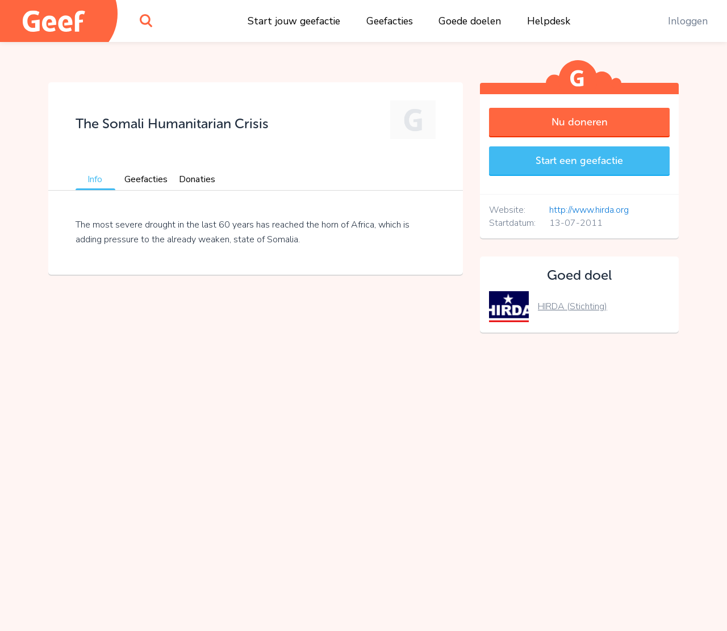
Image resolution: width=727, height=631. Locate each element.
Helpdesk (548, 21)
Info (94, 179)
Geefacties (389, 21)
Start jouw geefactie (294, 21)
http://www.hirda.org (589, 210)
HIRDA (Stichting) (572, 306)
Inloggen (688, 21)
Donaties (197, 179)
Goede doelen (469, 21)
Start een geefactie (579, 160)
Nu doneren (579, 122)
